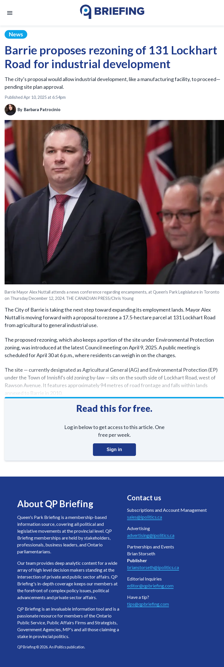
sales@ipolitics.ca (144, 517)
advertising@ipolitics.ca (150, 535)
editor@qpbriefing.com (150, 585)
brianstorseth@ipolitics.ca (153, 567)
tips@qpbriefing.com (148, 604)
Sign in (114, 449)
